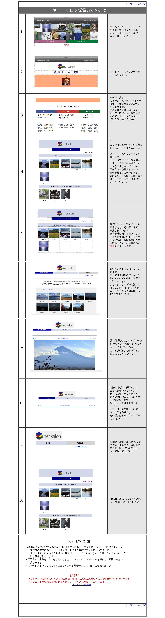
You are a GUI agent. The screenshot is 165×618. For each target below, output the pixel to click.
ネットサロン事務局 (81, 584)
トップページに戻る (135, 605)
